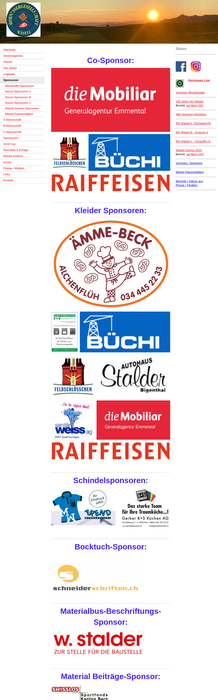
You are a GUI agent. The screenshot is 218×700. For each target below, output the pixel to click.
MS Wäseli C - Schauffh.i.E (193, 141)
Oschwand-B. (193, 123)
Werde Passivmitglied (190, 172)
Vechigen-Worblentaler (190, 92)
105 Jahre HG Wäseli (189, 101)
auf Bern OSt (194, 105)
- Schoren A (192, 132)
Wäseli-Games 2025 (189, 150)
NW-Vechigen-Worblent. (191, 114)
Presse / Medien (187, 185)
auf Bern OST (195, 154)
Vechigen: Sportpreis (189, 163)
